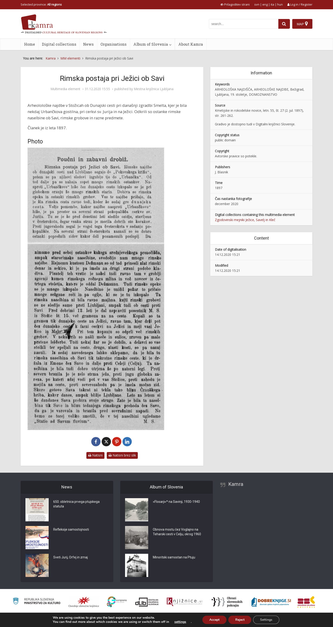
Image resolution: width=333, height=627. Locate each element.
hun (280, 4)
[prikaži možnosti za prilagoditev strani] (235, 4)
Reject (240, 620)
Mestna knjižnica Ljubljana (153, 89)
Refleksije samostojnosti (71, 529)
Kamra (235, 484)
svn (256, 4)
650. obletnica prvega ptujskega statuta (76, 504)
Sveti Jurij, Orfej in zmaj (70, 557)
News (88, 44)
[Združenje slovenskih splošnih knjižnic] (184, 602)
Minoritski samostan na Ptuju (174, 557)
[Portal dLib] (147, 602)
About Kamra (190, 44)
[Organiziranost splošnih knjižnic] (83, 602)
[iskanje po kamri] (243, 24)
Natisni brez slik (122, 455)
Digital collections (59, 44)
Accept (214, 620)
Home (29, 44)
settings (180, 622)
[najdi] (284, 24)
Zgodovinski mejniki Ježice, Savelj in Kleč (245, 220)
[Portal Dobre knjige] (271, 602)
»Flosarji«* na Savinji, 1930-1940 (176, 502)
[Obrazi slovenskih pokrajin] (227, 602)
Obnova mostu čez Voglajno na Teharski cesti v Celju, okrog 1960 (177, 532)
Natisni (95, 455)
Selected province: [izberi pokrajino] (41, 4)
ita (272, 4)
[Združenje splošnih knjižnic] (306, 602)
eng (265, 4)
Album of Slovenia (150, 44)
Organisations (113, 44)
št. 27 (280, 110)
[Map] (302, 24)
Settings (266, 620)
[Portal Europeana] (117, 602)
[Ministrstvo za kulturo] (36, 602)
